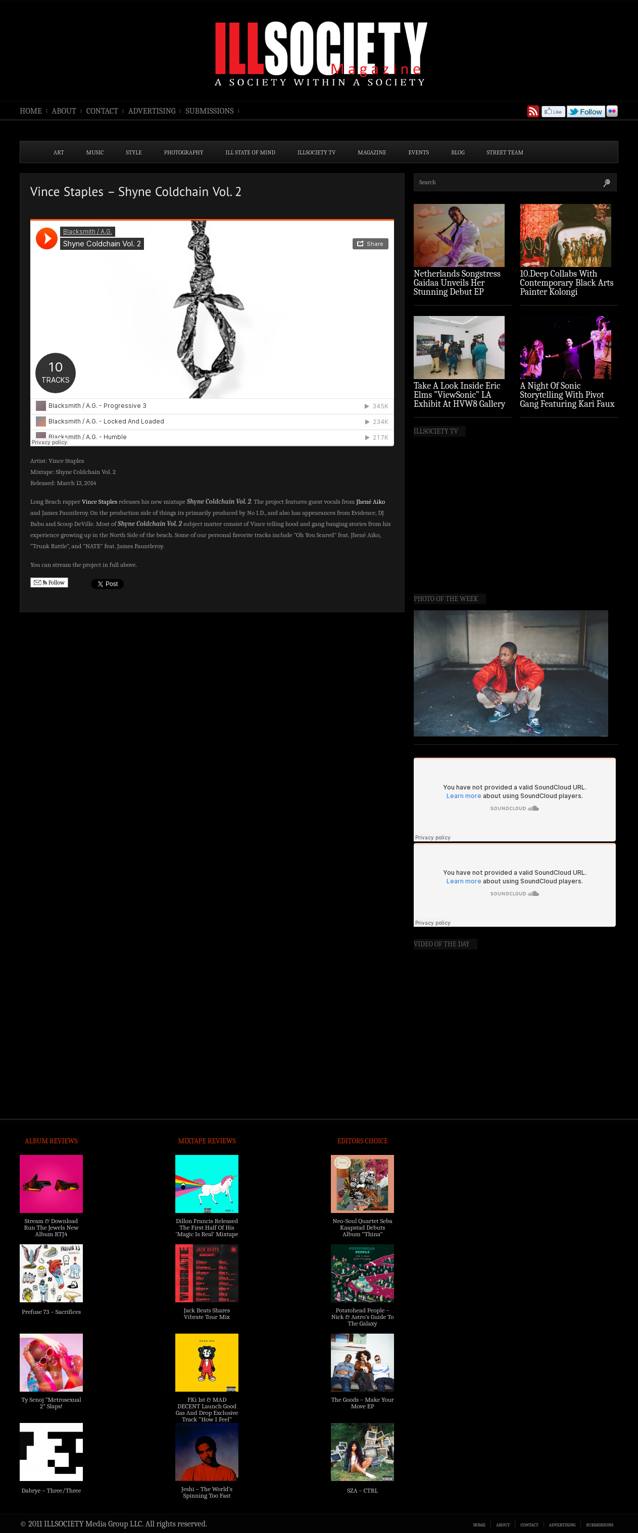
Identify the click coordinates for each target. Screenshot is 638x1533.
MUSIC (95, 152)
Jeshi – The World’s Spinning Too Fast (206, 1492)
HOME (31, 111)
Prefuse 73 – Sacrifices (51, 1311)
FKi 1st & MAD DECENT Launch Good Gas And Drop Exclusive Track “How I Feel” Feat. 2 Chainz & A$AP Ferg (207, 1416)
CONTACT (102, 111)
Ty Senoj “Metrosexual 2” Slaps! (51, 1403)
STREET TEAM (505, 152)
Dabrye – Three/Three (51, 1490)
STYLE (134, 152)
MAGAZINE (372, 152)
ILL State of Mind (250, 152)
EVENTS (419, 152)
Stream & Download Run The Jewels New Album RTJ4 (51, 1227)
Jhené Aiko (370, 501)
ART (59, 152)
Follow (49, 583)
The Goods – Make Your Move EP (362, 1403)
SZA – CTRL (362, 1490)
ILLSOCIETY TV (316, 152)
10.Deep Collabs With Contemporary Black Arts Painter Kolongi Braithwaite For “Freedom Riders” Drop (568, 292)
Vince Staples (99, 501)
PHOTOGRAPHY (184, 152)
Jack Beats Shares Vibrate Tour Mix (207, 1313)
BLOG (458, 152)
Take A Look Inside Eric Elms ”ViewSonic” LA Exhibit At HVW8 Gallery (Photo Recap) (460, 399)
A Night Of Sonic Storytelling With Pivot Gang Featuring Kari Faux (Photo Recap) (567, 399)
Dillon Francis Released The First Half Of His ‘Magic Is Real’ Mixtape (207, 1227)
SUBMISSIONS (209, 111)
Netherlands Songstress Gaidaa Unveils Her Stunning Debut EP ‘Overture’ (457, 287)
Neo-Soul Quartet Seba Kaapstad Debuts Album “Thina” (362, 1227)
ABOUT (64, 111)
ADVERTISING (152, 111)
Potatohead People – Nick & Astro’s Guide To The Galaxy (362, 1316)
